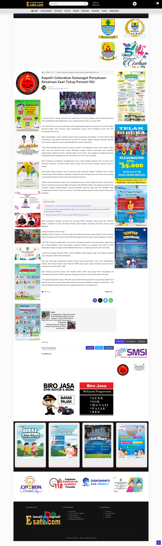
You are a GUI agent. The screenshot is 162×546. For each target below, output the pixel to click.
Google (90, 341)
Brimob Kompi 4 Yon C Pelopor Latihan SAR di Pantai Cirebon (67, 215)
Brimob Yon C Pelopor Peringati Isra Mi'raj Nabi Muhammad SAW (68, 206)
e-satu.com (69, 532)
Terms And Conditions (77, 507)
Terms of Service (75, 511)
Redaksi (108, 509)
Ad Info (108, 511)
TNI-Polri (47, 292)
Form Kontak (109, 507)
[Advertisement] (53, 34)
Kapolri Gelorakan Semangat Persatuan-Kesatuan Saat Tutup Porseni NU (74, 80)
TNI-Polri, (65, 88)
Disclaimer (72, 505)
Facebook (108, 341)
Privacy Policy (73, 509)
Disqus (99, 341)
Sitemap (108, 505)
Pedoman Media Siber (76, 513)
